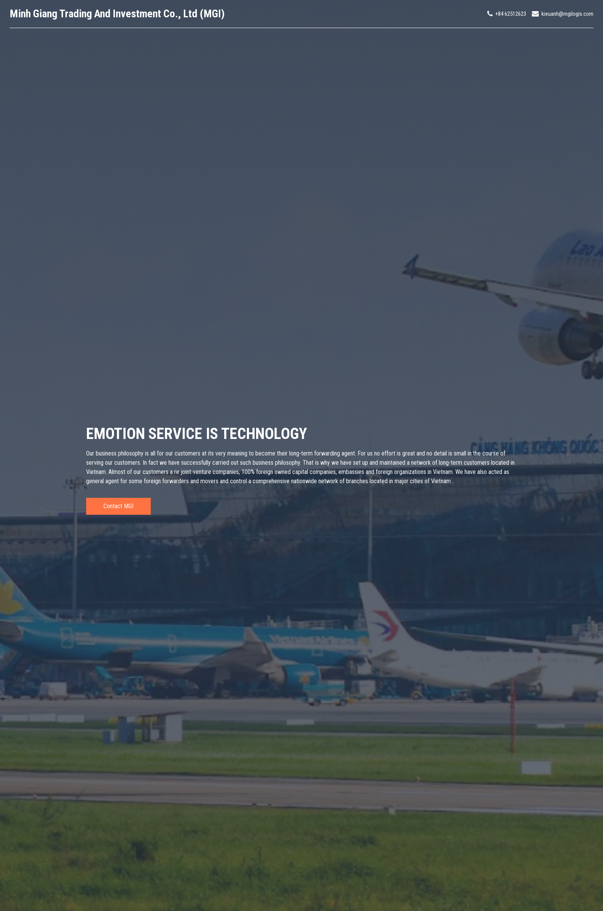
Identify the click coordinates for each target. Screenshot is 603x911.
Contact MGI (118, 506)
